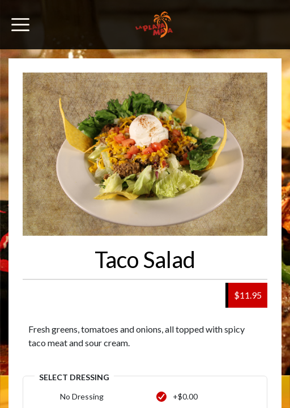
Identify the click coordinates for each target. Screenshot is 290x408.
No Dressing (82, 396)
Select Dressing (74, 377)
